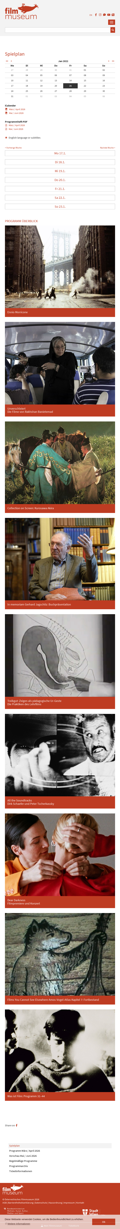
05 (41, 75)
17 (12, 85)
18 (27, 85)
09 (104, 75)
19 (41, 85)
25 (27, 91)
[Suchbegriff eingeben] (58, 30)
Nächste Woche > (107, 147)
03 (12, 75)
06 (56, 75)
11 (27, 80)
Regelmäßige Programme (23, 1161)
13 (56, 80)
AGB (4, 1202)
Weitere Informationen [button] (19, 1223)
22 (85, 85)
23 (104, 85)
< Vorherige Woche (13, 147)
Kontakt (80, 1202)
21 (70, 85)
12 (41, 80)
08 (85, 75)
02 (104, 69)
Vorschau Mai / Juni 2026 (23, 1155)
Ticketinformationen (20, 1171)
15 (85, 80)
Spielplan (14, 1145)
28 (27, 69)
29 (41, 69)
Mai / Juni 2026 (14, 113)
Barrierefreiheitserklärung (20, 1202)
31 (70, 69)
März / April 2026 (15, 109)
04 (27, 75)
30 (56, 69)
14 (70, 80)
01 (85, 69)
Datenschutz (41, 1202)
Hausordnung (56, 1202)
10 (12, 80)
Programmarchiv (18, 1166)
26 (41, 91)
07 (70, 75)
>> (113, 61)
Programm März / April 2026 (24, 1150)
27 (12, 69)
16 (104, 80)
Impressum (69, 1202)
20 (56, 85)
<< (7, 61)
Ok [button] (103, 1222)
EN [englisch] (91, 15)
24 (12, 91)
